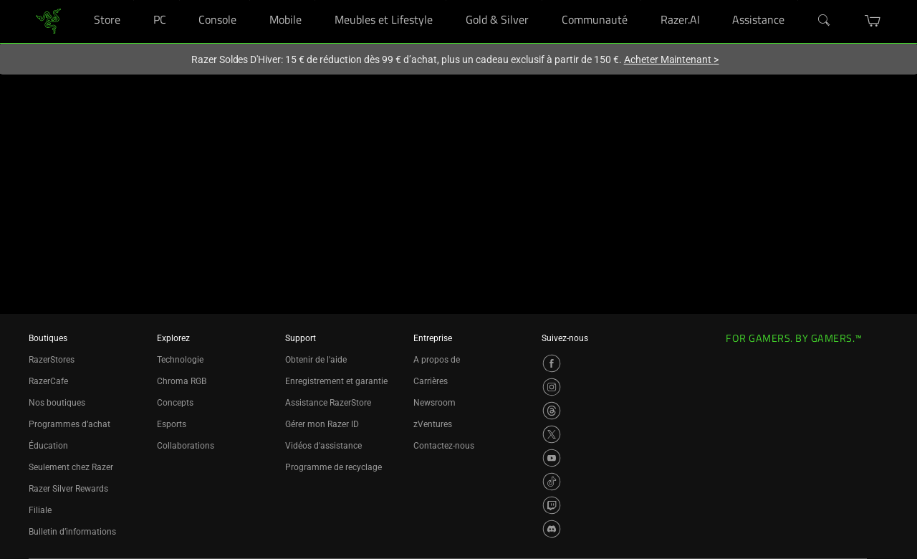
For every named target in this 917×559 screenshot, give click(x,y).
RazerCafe (48, 381)
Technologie (180, 360)
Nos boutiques (57, 403)
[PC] (179, 0)
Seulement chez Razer (71, 467)
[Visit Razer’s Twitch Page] (552, 505)
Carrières (430, 381)
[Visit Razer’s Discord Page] (552, 529)
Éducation (48, 446)
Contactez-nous (443, 446)
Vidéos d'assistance (323, 446)
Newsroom (434, 403)
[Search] (824, 21)
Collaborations (185, 446)
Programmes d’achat (69, 424)
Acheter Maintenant (671, 59)
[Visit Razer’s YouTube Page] (552, 458)
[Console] (249, 0)
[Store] (133, 0)
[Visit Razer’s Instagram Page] (552, 387)
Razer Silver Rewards (68, 489)
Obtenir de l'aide (316, 360)
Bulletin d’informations (72, 532)
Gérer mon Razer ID (322, 424)
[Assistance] (797, 0)
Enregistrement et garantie (336, 381)
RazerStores (52, 360)
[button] (873, 21)
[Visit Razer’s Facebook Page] (552, 363)
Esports (171, 424)
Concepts (175, 403)
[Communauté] (640, 0)
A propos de (436, 360)
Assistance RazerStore (328, 403)
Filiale (40, 510)
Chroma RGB (181, 381)
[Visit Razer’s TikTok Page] (552, 482)
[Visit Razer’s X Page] (552, 434)
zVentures (432, 424)
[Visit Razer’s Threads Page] (552, 411)
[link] (48, 20)
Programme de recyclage (333, 467)
